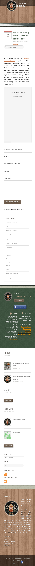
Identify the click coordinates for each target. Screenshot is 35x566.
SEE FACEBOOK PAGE (21, 307)
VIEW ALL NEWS (8, 400)
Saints (8, 269)
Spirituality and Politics (19, 419)
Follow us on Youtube (24, 334)
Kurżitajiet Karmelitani (12, 230)
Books (8, 251)
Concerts (8, 259)
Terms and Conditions (12, 273)
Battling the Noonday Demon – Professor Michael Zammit (21, 35)
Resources (9, 247)
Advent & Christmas (11, 222)
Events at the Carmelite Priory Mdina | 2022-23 (22, 378)
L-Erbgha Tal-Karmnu (12, 262)
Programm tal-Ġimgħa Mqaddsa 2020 (21, 364)
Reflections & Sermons (12, 243)
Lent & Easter (9, 235)
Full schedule (13, 339)
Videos (8, 265)
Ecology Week (16, 433)
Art (7, 226)
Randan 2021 (7, 390)
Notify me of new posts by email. (14, 210)
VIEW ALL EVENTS (8, 446)
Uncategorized (10, 278)
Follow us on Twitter (24, 333)
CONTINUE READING (19, 300)
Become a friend (26, 327)
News (7, 239)
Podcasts (15, 44)
